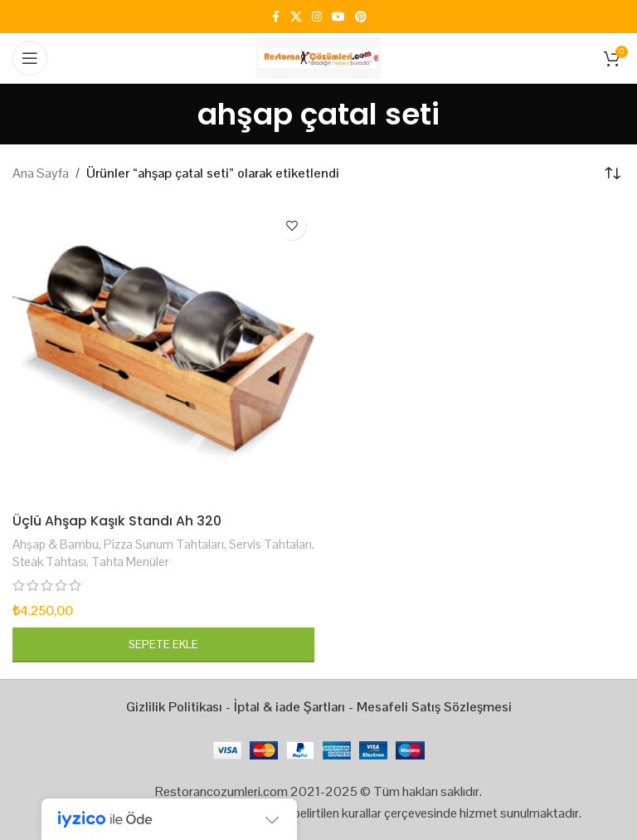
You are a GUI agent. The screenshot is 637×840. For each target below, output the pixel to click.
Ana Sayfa (40, 173)
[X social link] (296, 17)
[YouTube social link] (338, 17)
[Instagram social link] (317, 17)
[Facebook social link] (275, 17)
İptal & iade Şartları (289, 706)
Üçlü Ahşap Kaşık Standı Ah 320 (117, 520)
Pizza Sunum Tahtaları (164, 544)
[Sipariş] (612, 173)
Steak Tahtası (49, 561)
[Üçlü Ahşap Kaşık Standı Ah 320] (163, 354)
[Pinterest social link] (361, 17)
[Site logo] (318, 57)
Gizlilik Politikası (174, 706)
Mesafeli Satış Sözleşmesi (434, 706)
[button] (163, 645)
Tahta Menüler (130, 561)
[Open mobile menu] (30, 58)
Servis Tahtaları (270, 544)
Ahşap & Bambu (55, 544)
